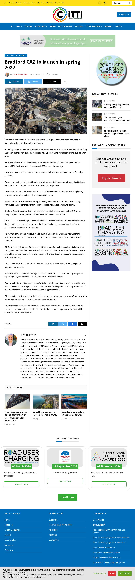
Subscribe (30, 3)
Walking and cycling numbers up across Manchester (116, 105)
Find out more (21, 484)
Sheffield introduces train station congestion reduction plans (116, 133)
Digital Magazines (93, 26)
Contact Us (59, 3)
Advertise (40, 3)
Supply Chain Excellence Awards (107, 558)
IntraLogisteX (99, 525)
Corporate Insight (65, 26)
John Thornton (20, 74)
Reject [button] (112, 573)
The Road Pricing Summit (65, 472)
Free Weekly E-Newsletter (15, 3)
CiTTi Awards (98, 520)
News (18, 26)
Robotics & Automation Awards (106, 553)
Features (28, 26)
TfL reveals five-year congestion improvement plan (117, 118)
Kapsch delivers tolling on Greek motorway (73, 413)
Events (117, 26)
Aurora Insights (41, 26)
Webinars (108, 26)
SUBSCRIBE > (124, 14)
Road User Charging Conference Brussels (111, 537)
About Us (49, 3)
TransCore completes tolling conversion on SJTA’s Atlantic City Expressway (16, 416)
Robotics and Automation (104, 547)
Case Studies (10, 540)
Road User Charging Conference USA (109, 542)
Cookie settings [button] (99, 573)
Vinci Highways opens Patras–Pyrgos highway (45, 413)
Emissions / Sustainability (16, 55)
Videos (52, 26)
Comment (79, 26)
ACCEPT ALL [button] (125, 573)
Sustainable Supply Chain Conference (109, 563)
